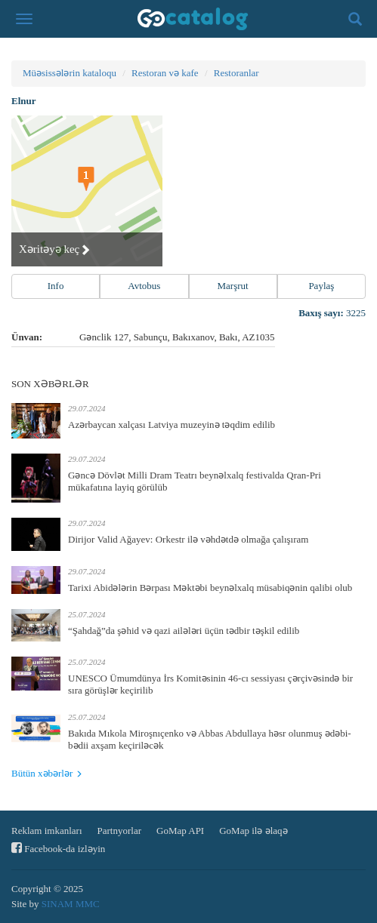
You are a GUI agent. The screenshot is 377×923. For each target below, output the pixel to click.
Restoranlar (236, 72)
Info (56, 285)
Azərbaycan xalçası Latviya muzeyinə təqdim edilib (171, 424)
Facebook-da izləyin (58, 847)
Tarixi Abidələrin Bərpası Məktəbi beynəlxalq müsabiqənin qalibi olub (210, 587)
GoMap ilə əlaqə (253, 830)
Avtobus (144, 285)
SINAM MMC (71, 903)
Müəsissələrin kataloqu (69, 72)
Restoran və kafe (165, 72)
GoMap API (180, 830)
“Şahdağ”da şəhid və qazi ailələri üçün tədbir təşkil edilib (183, 630)
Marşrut (233, 285)
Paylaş (321, 285)
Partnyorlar (119, 830)
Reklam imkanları (46, 830)
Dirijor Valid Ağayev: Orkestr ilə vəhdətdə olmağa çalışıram (188, 539)
